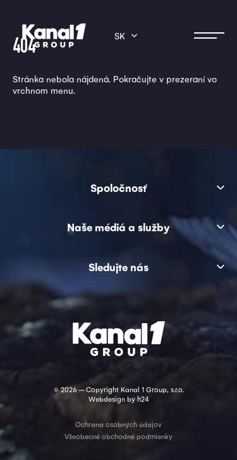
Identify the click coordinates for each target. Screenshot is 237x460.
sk (119, 35)
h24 (143, 399)
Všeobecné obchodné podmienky (118, 436)
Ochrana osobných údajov (118, 424)
